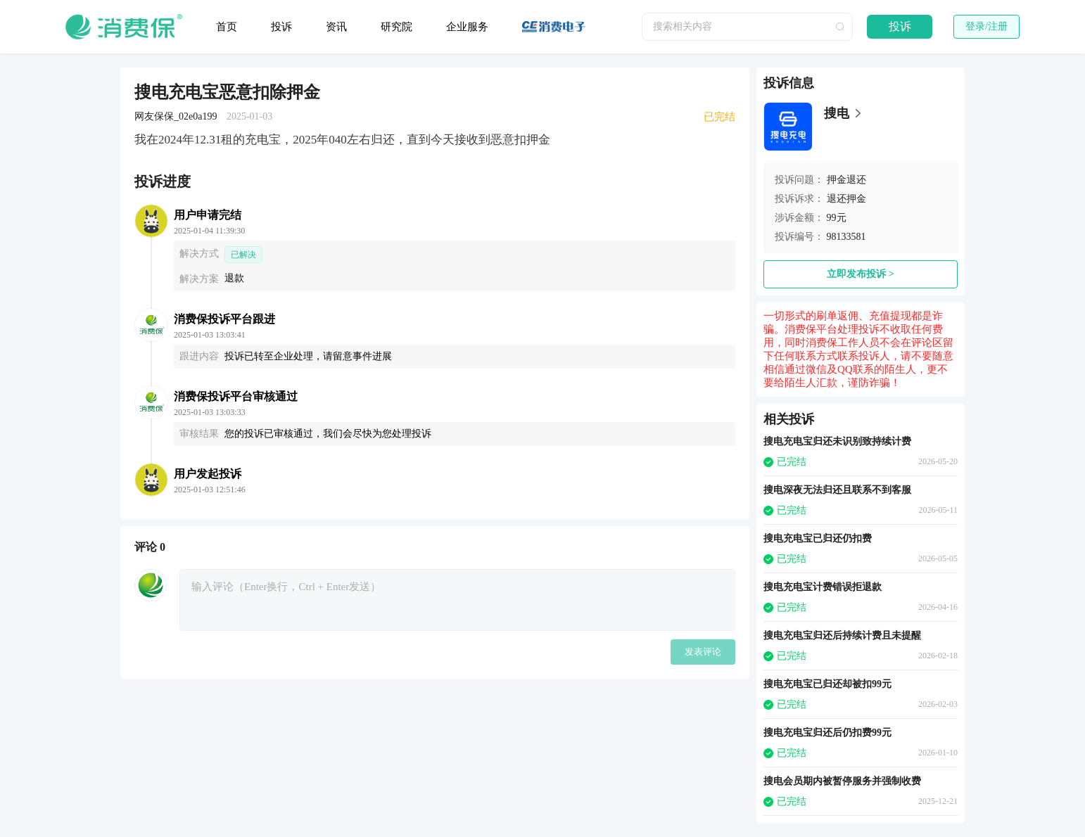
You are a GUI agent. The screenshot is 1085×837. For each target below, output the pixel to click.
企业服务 (467, 26)
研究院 (396, 26)
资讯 (336, 26)
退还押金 (846, 198)
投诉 (281, 26)
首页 (226, 26)
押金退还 (846, 179)
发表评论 (703, 651)
